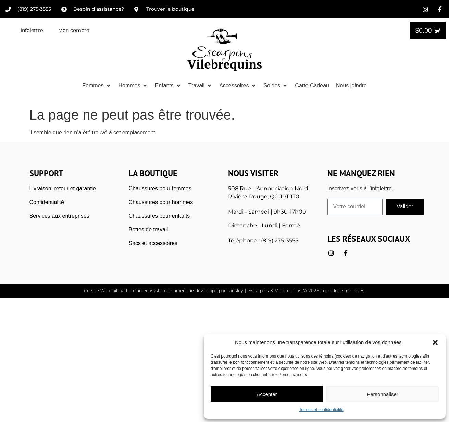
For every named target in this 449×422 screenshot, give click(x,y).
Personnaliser (382, 394)
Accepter (267, 394)
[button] (435, 342)
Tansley (235, 290)
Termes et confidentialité (321, 409)
